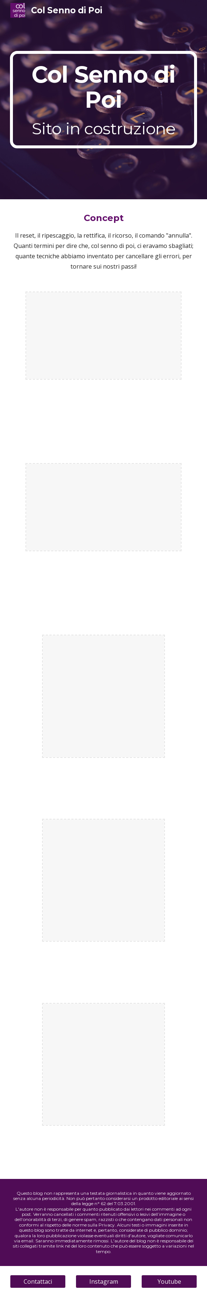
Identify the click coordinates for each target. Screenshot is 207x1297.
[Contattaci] (37, 1281)
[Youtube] (169, 1281)
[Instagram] (103, 1281)
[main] (103, 100)
